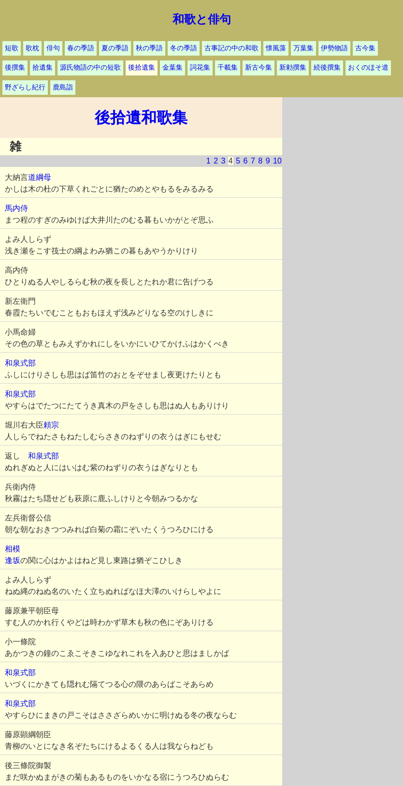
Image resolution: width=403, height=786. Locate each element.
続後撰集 (327, 67)
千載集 (227, 67)
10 (277, 161)
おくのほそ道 (368, 67)
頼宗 (51, 425)
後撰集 (15, 67)
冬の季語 (183, 48)
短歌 (11, 48)
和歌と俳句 (202, 19)
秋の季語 (149, 48)
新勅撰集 (292, 67)
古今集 (365, 48)
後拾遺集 (141, 67)
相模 (12, 549)
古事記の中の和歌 (231, 48)
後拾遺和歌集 (141, 117)
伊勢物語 (334, 48)
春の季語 (80, 48)
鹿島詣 (63, 87)
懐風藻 (276, 48)
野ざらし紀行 (25, 87)
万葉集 (303, 48)
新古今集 (258, 67)
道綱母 (39, 177)
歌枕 (32, 48)
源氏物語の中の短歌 (90, 67)
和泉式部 (20, 363)
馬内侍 (16, 208)
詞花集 (200, 67)
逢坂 (12, 560)
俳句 (53, 48)
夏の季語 (115, 48)
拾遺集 (42, 67)
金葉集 (172, 67)
